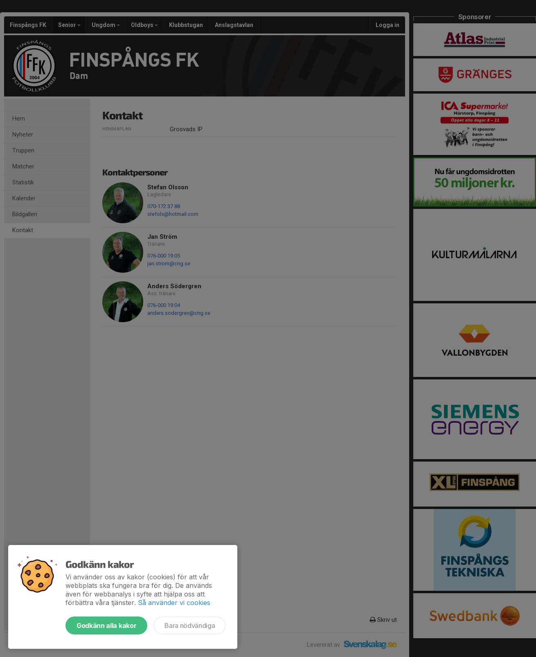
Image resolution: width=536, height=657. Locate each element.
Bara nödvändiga (189, 625)
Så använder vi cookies (174, 603)
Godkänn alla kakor (106, 625)
